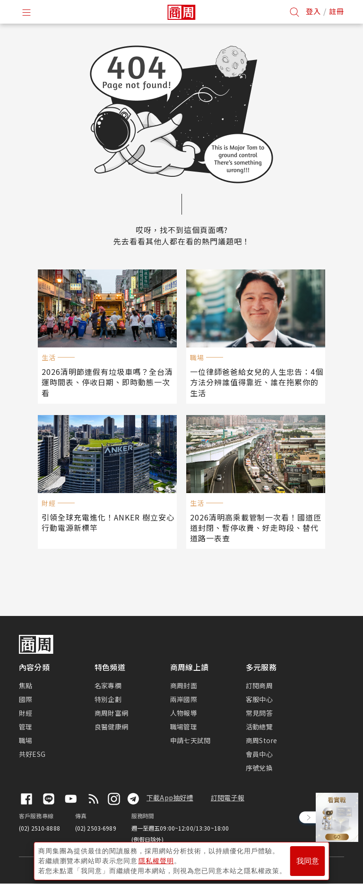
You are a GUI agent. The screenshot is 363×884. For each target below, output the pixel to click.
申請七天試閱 (190, 740)
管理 (25, 726)
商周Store (261, 740)
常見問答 (259, 713)
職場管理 (183, 726)
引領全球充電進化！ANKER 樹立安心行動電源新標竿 (108, 522)
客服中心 (259, 699)
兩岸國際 (183, 699)
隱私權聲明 (156, 861)
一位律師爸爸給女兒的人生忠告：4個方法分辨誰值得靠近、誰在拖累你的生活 (256, 382)
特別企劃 (108, 699)
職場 (25, 740)
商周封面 (183, 685)
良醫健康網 (111, 726)
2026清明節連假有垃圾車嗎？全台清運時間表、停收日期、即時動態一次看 (107, 382)
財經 (25, 713)
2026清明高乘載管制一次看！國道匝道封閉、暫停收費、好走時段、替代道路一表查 (255, 527)
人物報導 (183, 713)
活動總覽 (259, 726)
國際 (25, 699)
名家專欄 (108, 685)
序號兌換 (259, 767)
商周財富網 (111, 713)
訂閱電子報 (227, 797)
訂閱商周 (259, 685)
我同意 (307, 861)
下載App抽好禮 (170, 797)
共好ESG (32, 754)
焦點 (25, 685)
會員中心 (259, 754)
